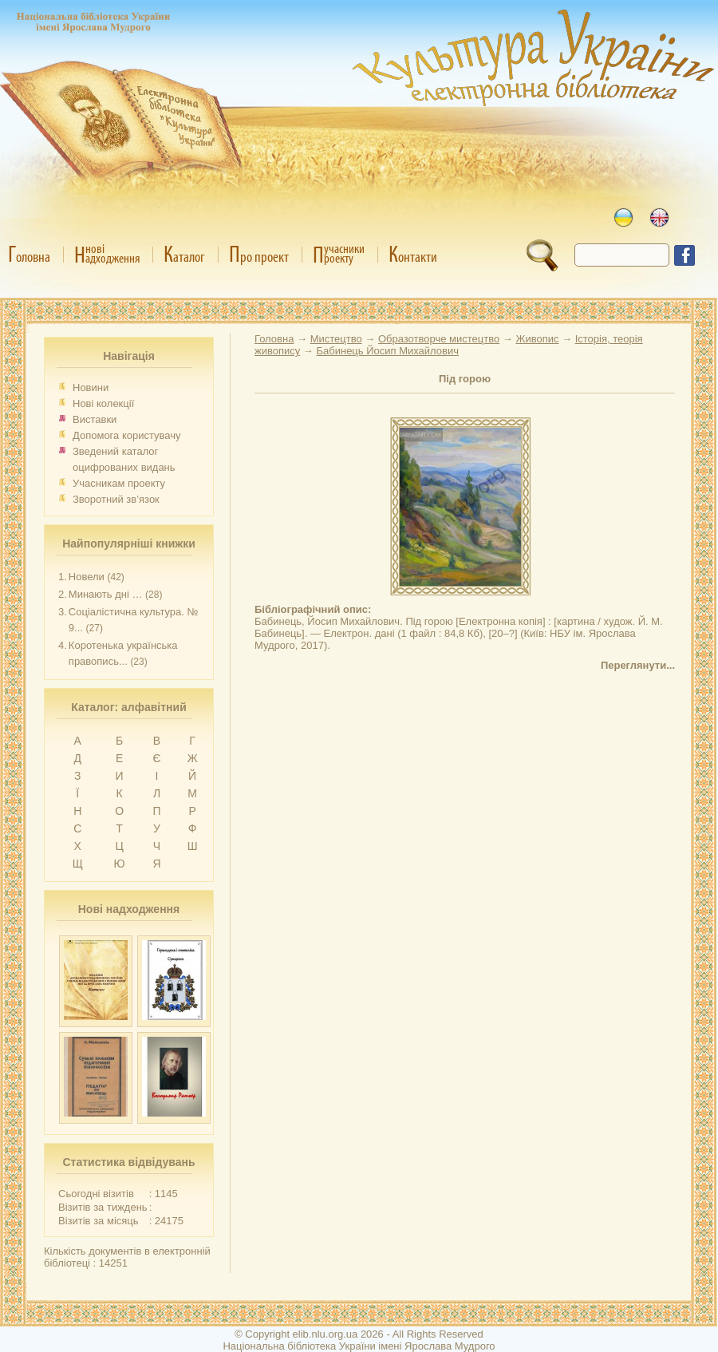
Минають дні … (106, 594)
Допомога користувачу (127, 435)
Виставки (94, 419)
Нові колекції (103, 403)
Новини (90, 387)
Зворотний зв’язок (116, 499)
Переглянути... (638, 665)
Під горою (465, 379)
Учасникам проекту (119, 483)
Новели (87, 577)
